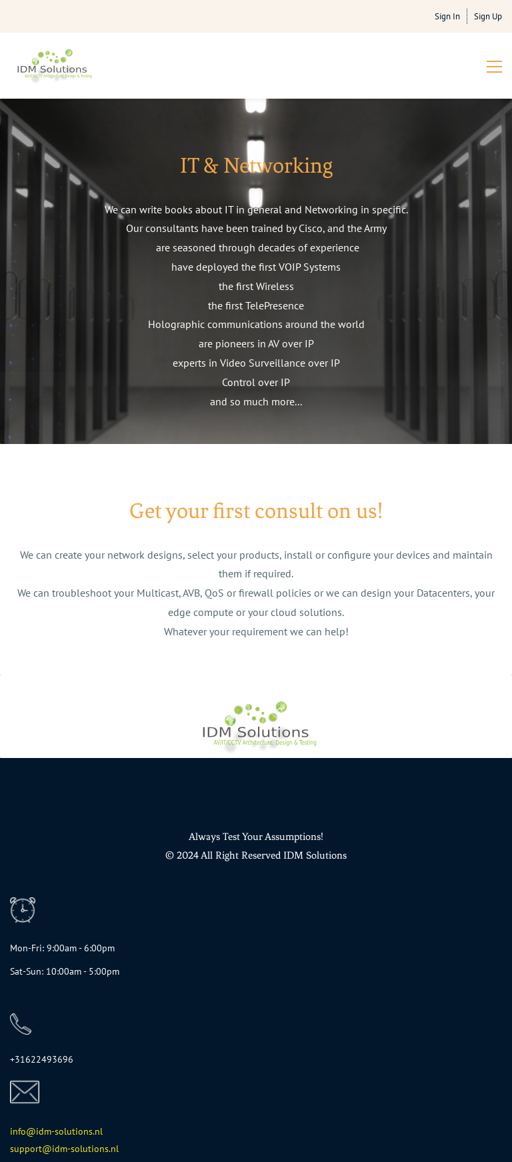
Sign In (447, 16)
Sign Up (488, 16)
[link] (22, 906)
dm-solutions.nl (87, 1149)
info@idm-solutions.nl (56, 1131)
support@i (32, 1149)
